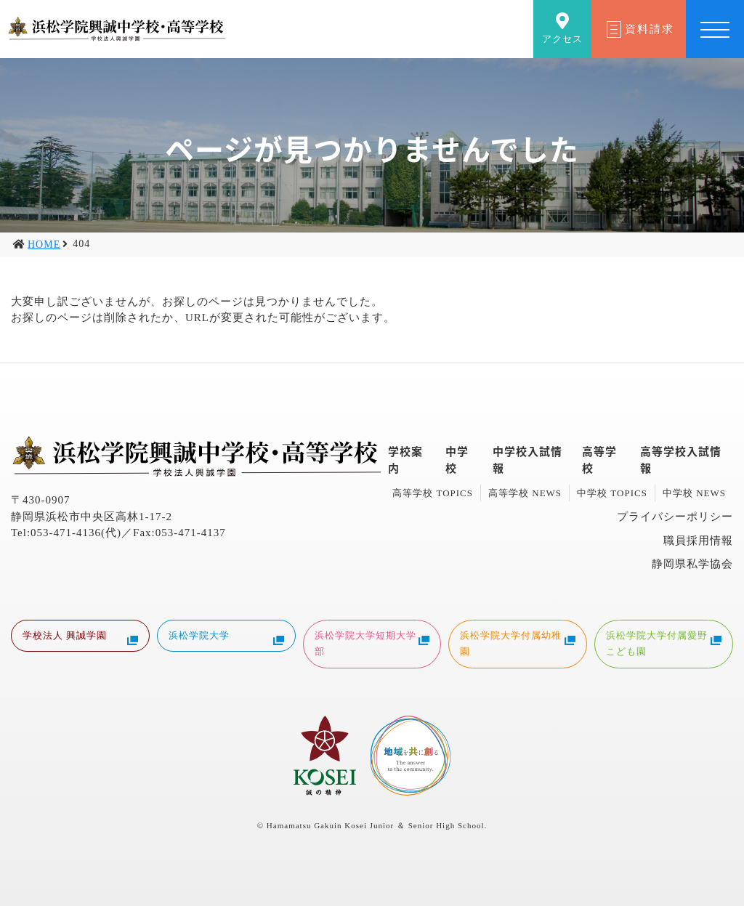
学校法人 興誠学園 (80, 637)
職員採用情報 (698, 540)
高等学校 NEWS (525, 493)
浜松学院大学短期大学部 (372, 643)
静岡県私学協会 (692, 564)
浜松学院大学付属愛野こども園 (663, 643)
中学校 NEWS (694, 493)
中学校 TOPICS (612, 493)
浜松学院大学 (226, 637)
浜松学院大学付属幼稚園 (517, 643)
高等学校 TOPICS (432, 493)
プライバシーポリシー (675, 516)
